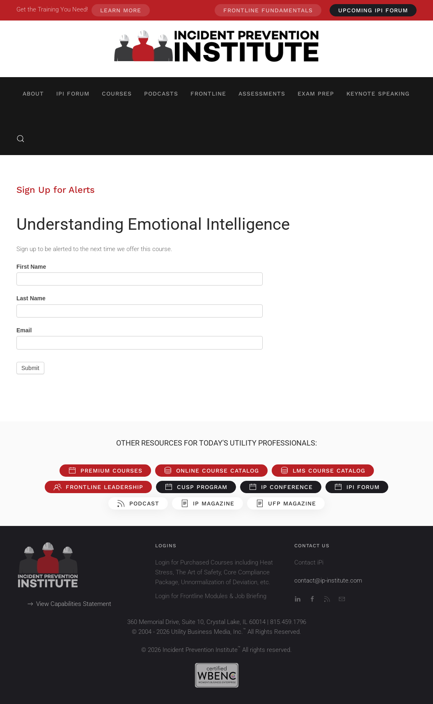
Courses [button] (117, 93)
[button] (20, 138)
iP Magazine (207, 503)
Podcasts (161, 93)
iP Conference (281, 487)
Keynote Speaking (378, 93)
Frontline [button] (208, 93)
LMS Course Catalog (322, 470)
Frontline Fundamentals (268, 10)
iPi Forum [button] (72, 93)
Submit (30, 368)
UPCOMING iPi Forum (373, 10)
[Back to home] (216, 49)
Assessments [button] (261, 93)
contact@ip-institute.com (328, 580)
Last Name (31, 298)
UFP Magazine (286, 503)
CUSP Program (196, 487)
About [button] (33, 93)
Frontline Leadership (98, 487)
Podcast (138, 503)
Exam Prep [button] (316, 93)
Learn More (120, 10)
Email (24, 330)
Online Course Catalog (211, 470)
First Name (31, 266)
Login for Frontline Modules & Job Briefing (210, 596)
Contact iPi (308, 562)
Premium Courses (105, 470)
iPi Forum (357, 487)
